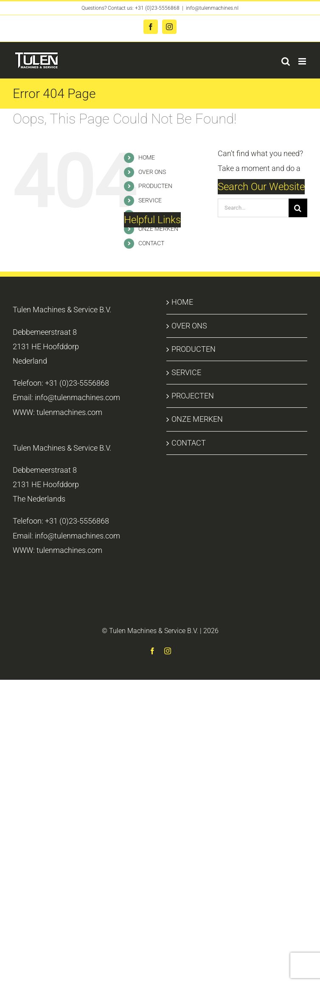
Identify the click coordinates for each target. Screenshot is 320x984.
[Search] (298, 208)
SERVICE (150, 200)
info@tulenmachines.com (77, 397)
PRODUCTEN (155, 185)
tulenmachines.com (69, 412)
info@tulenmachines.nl (212, 8)
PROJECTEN (192, 395)
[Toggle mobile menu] (302, 61)
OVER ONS (152, 171)
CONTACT (151, 243)
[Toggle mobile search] (285, 61)
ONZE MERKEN (158, 228)
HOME (146, 157)
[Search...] (253, 208)
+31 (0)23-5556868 (157, 8)
